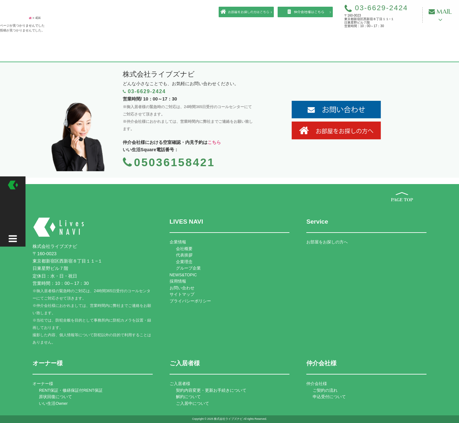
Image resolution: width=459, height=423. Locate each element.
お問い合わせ (182, 288)
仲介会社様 (316, 383)
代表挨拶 (184, 255)
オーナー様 (43, 383)
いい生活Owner (53, 403)
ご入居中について (192, 403)
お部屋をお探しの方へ (327, 242)
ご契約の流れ (325, 390)
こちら (214, 142)
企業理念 (184, 261)
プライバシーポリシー (190, 301)
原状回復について (55, 396)
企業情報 (178, 242)
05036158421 (174, 162)
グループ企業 (188, 268)
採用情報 (178, 281)
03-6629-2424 (376, 8)
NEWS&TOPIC (183, 274)
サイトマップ (182, 294)
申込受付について (329, 396)
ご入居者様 (180, 383)
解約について (188, 396)
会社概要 (184, 248)
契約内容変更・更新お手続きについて (211, 390)
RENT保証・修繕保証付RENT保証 (71, 390)
